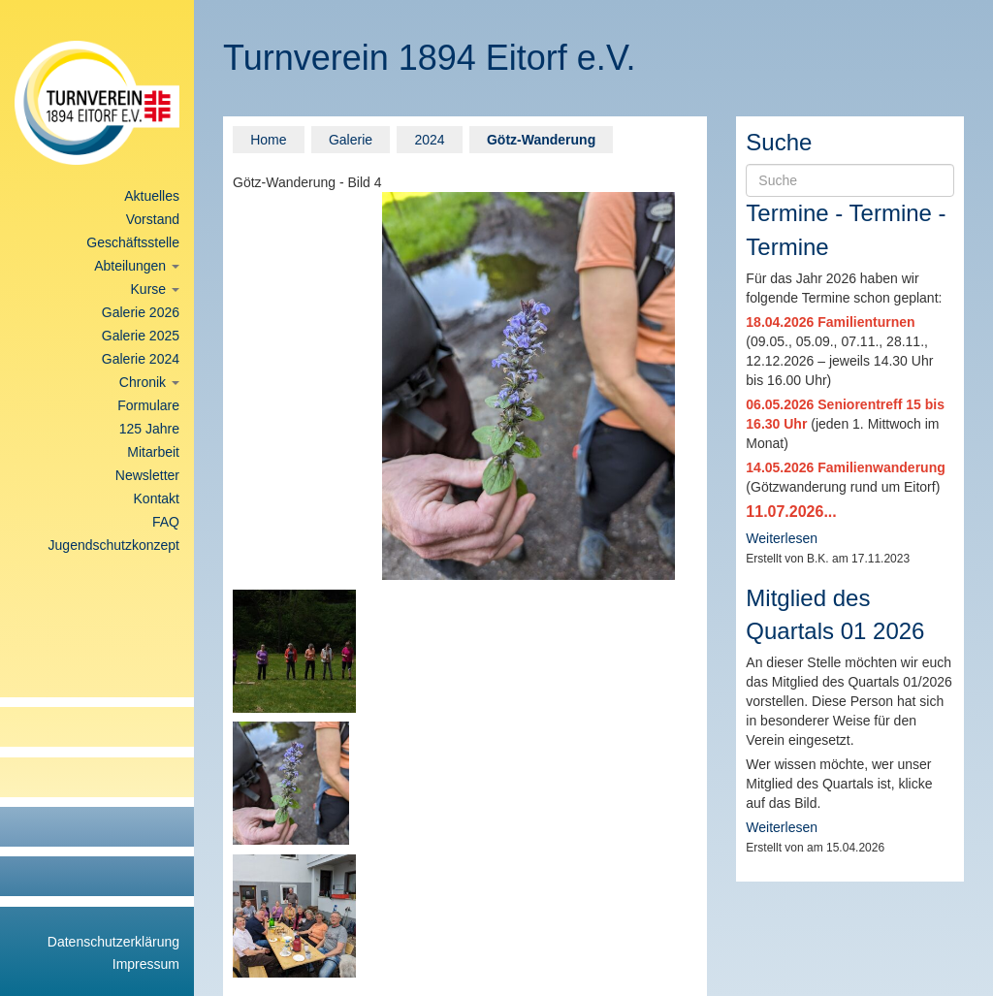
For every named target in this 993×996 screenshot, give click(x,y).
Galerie (350, 139)
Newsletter (147, 475)
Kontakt (156, 498)
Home (268, 139)
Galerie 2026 (140, 312)
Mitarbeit (153, 452)
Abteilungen (136, 265)
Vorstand (152, 219)
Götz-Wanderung (541, 139)
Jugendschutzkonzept (113, 545)
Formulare (148, 405)
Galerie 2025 (140, 335)
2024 (429, 139)
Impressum (145, 964)
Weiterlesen (781, 538)
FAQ (165, 522)
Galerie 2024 (140, 359)
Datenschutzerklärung (113, 941)
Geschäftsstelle (132, 242)
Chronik (149, 382)
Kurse (155, 289)
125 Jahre (149, 428)
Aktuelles (151, 196)
